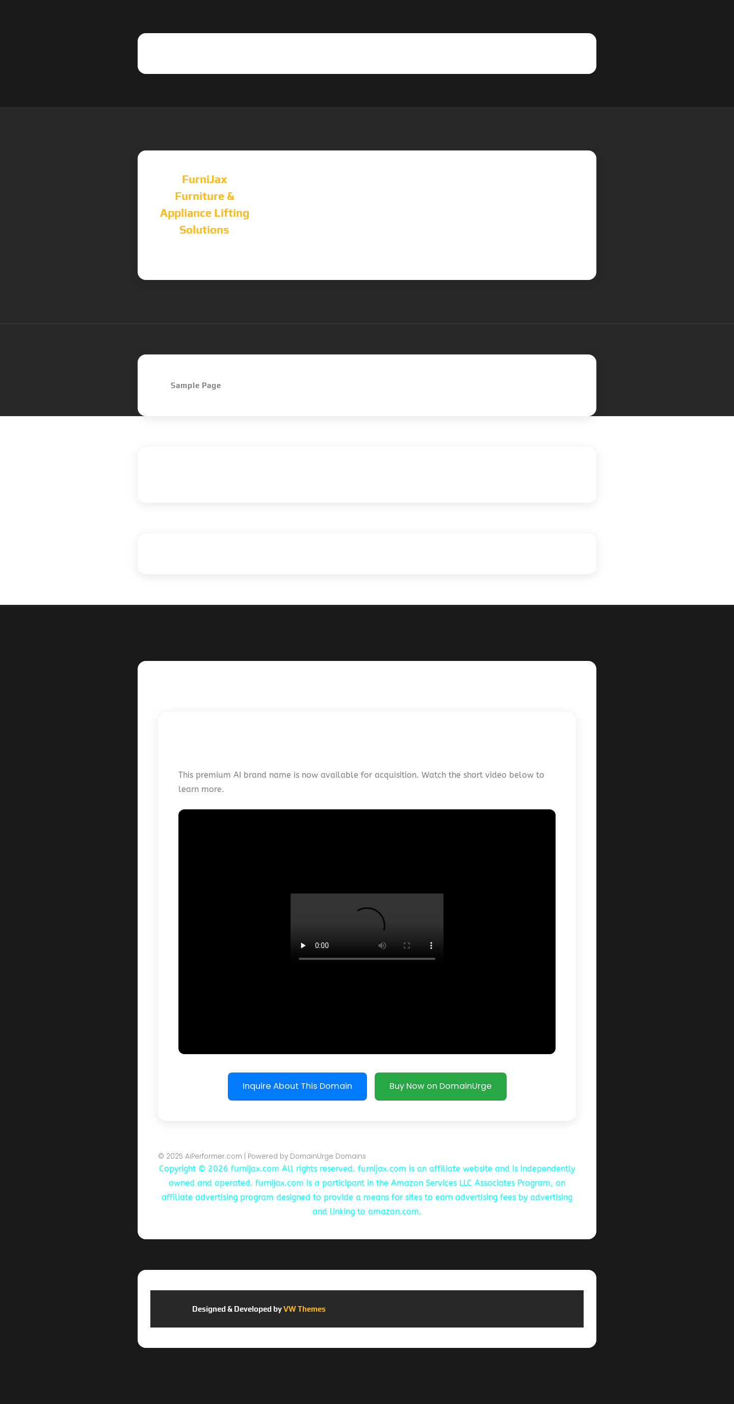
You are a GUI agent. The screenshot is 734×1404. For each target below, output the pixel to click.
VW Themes (304, 1309)
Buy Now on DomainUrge (440, 1086)
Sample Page (196, 385)
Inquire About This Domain (297, 1086)
